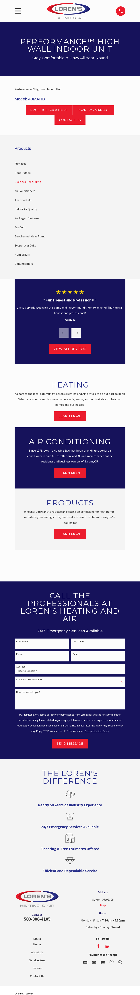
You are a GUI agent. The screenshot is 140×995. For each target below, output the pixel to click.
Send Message (70, 743)
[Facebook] (98, 946)
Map (103, 905)
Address (21, 666)
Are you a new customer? (30, 679)
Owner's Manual (94, 110)
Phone (19, 654)
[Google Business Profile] (107, 946)
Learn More (70, 416)
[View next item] (76, 333)
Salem (88, 461)
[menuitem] (70, 163)
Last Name (78, 641)
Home (37, 944)
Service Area (37, 960)
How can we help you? (28, 692)
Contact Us (70, 120)
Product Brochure (49, 110)
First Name (22, 641)
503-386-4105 (37, 919)
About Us (37, 952)
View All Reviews (70, 349)
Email (76, 654)
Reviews (37, 968)
